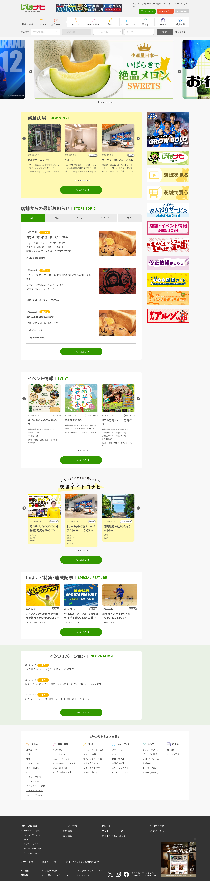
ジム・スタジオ (60, 768)
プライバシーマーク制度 (141, 873)
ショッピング (128, 24)
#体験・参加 (33, 440)
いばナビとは (157, 826)
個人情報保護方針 (50, 871)
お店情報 (67, 831)
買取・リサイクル (120, 768)
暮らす (145, 24)
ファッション (118, 750)
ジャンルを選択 (102, 32)
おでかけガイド (31, 844)
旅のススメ (29, 839)
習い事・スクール (151, 750)
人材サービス (27, 862)
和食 (28, 759)
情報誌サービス (49, 862)
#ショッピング (44, 440)
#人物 (69, 538)
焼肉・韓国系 (32, 768)
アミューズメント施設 (93, 750)
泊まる (163, 24)
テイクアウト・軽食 (35, 786)
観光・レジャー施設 (92, 759)
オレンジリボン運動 (33, 849)
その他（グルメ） (34, 795)
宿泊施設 (171, 750)
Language (182, 11)
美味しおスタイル (32, 853)
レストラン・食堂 (34, 790)
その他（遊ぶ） (90, 772)
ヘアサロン (58, 750)
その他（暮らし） (151, 772)
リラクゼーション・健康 (64, 763)
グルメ (75, 24)
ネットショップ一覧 (112, 831)
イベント (41, 24)
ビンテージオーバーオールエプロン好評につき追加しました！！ (58, 277)
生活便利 (147, 763)
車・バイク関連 (150, 768)
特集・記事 (28, 24)
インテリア (117, 754)
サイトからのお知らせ (113, 836)
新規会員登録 (165, 11)
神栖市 (128, 522)
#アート (107, 543)
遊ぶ (110, 24)
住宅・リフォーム (151, 759)
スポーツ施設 (89, 754)
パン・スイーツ (33, 781)
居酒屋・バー (32, 750)
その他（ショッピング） (123, 772)
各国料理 (30, 772)
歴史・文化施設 (90, 763)
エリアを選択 (39, 32)
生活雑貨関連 (118, 763)
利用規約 (25, 875)
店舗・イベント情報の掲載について (82, 862)
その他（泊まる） (175, 754)
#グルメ (54, 440)
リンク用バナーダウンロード (55, 875)
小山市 (55, 522)
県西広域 (91, 522)
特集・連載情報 (29, 826)
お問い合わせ (157, 831)
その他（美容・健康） (63, 772)
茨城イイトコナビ (32, 830)
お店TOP (56, 24)
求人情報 (180, 24)
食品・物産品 (118, 759)
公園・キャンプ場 (91, 768)
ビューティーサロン (62, 759)
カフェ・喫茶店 (33, 777)
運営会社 (25, 871)
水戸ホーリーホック (33, 835)
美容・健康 (93, 24)
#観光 (69, 541)
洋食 (28, 754)
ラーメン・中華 (33, 763)
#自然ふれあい (81, 440)
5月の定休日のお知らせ (40, 317)
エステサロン (59, 754)
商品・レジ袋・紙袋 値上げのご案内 (47, 237)
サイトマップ (83, 875)
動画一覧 (106, 826)
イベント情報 (70, 826)
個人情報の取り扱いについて (90, 871)
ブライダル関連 (150, 754)
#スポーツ (108, 538)
